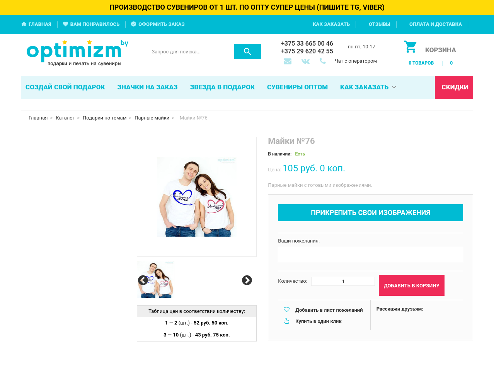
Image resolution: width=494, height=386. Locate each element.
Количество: (292, 281)
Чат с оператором (356, 61)
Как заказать (331, 24)
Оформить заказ (161, 24)
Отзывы (379, 24)
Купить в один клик (318, 321)
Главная (40, 24)
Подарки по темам (104, 118)
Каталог (65, 118)
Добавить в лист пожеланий (329, 310)
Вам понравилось (95, 24)
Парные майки (152, 118)
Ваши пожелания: (299, 241)
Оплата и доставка (435, 24)
